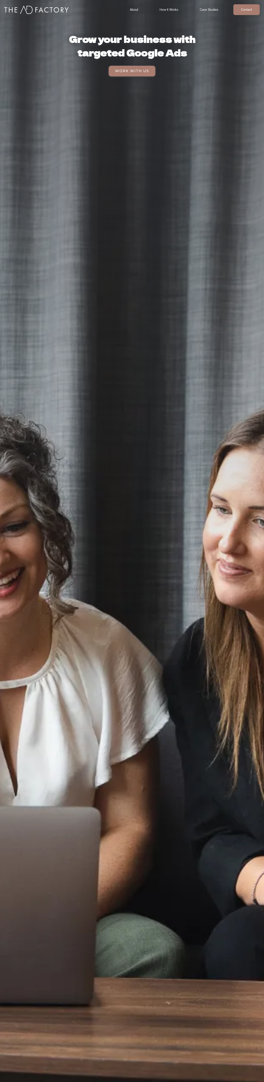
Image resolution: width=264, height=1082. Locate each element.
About (134, 9)
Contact (246, 9)
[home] (36, 10)
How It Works (169, 9)
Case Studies (209, 9)
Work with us (132, 71)
